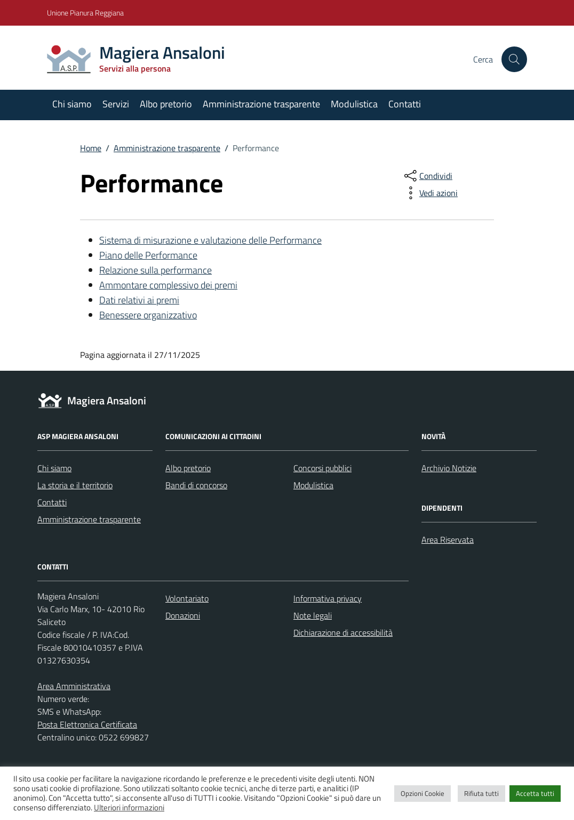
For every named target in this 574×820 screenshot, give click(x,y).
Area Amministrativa (73, 686)
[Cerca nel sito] (514, 59)
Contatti (404, 104)
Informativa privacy (327, 598)
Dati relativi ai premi (139, 300)
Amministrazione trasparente (261, 104)
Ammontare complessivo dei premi (168, 285)
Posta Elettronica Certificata (87, 724)
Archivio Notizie (448, 468)
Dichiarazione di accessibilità (343, 632)
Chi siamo (72, 104)
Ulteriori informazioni (129, 807)
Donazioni (182, 615)
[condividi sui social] (427, 175)
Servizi (115, 104)
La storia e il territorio (75, 485)
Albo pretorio (166, 104)
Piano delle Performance (148, 255)
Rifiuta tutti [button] (481, 793)
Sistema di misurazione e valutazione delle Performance (210, 240)
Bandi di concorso (196, 485)
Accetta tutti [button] (535, 793)
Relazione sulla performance (155, 270)
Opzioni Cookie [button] (422, 793)
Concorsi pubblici (322, 468)
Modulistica (354, 104)
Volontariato (187, 598)
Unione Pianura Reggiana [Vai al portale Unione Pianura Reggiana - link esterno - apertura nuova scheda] (85, 12)
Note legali (312, 615)
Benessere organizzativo (148, 315)
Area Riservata (447, 539)
